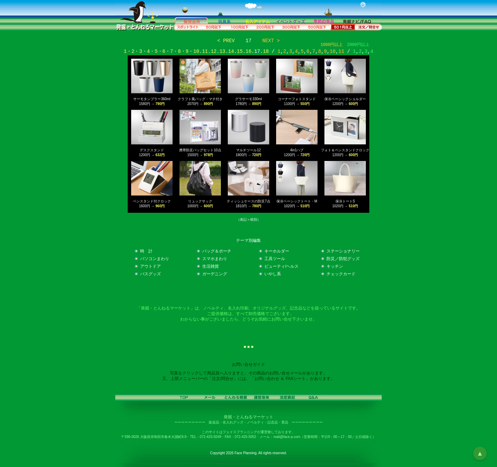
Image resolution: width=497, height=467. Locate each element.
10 (196, 51)
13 (222, 51)
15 (240, 51)
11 (205, 51)
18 (266, 51)
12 (214, 51)
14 (231, 51)
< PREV (226, 40)
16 (249, 51)
